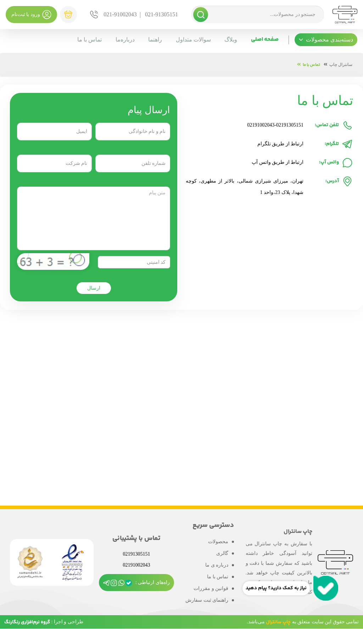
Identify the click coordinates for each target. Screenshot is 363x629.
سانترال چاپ (340, 64)
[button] (326, 39)
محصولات (218, 541)
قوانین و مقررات (211, 588)
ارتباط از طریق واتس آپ (277, 162)
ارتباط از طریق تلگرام (280, 143)
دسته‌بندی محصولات (326, 40)
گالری (222, 553)
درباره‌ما (123, 40)
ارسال (93, 288)
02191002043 (260, 125)
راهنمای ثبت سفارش (206, 600)
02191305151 (289, 125)
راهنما (154, 40)
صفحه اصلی (265, 39)
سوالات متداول (192, 40)
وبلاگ (230, 40)
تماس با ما (87, 40)
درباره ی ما (216, 565)
